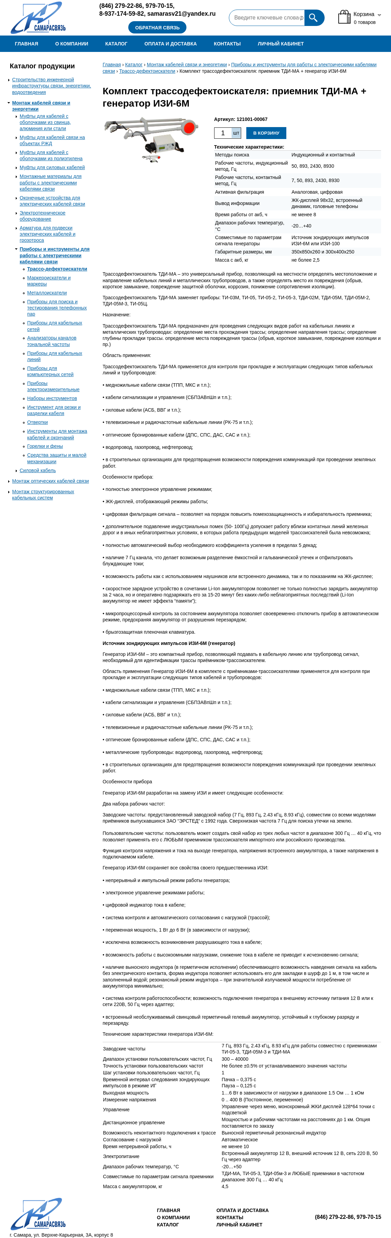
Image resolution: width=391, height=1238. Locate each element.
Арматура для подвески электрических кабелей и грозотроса (48, 234)
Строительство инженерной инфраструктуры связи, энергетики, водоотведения (51, 86)
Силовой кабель (38, 470)
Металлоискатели (47, 292)
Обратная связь (157, 27)
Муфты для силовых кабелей (52, 167)
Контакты (227, 43)
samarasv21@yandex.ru (181, 13)
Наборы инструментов (52, 398)
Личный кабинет (281, 43)
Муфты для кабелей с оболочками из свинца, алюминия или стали (45, 122)
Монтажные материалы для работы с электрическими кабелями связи (51, 182)
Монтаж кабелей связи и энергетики (187, 64)
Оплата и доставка (170, 43)
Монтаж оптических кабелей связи (50, 481)
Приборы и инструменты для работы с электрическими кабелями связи (55, 255)
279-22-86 (120, 5)
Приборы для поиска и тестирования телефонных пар (57, 308)
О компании (71, 43)
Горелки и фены (45, 446)
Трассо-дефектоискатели (57, 269)
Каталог (116, 43)
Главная (26, 43)
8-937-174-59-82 (121, 13)
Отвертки (37, 422)
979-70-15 (159, 5)
